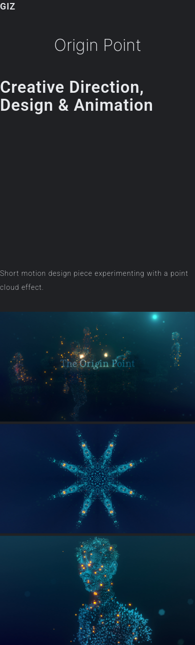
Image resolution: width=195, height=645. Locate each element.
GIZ (8, 6)
